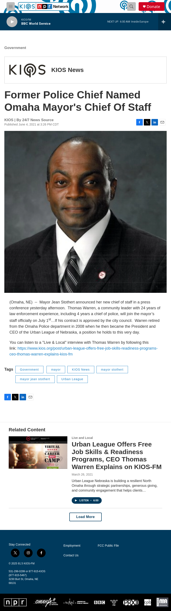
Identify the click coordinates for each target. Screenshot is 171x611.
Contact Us (70, 555)
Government (15, 48)
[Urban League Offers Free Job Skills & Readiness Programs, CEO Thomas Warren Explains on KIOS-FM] (38, 452)
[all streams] (164, 21)
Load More (85, 517)
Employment (71, 545)
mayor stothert (112, 369)
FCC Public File (108, 545)
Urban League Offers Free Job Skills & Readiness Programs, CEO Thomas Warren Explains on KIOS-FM (117, 455)
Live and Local (82, 438)
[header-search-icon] (131, 6)
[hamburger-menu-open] (11, 6)
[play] (11, 21)
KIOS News (67, 70)
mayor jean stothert (35, 379)
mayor (56, 369)
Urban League (72, 379)
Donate (153, 6)
